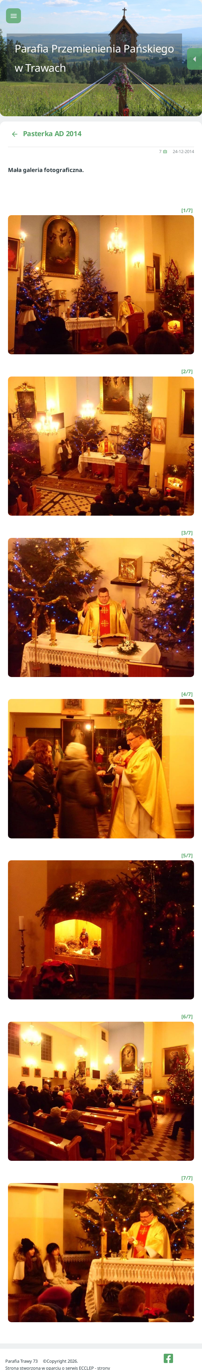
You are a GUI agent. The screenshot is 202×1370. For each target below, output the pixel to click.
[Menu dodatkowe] (194, 59)
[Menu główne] (13, 15)
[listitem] (168, 1358)
